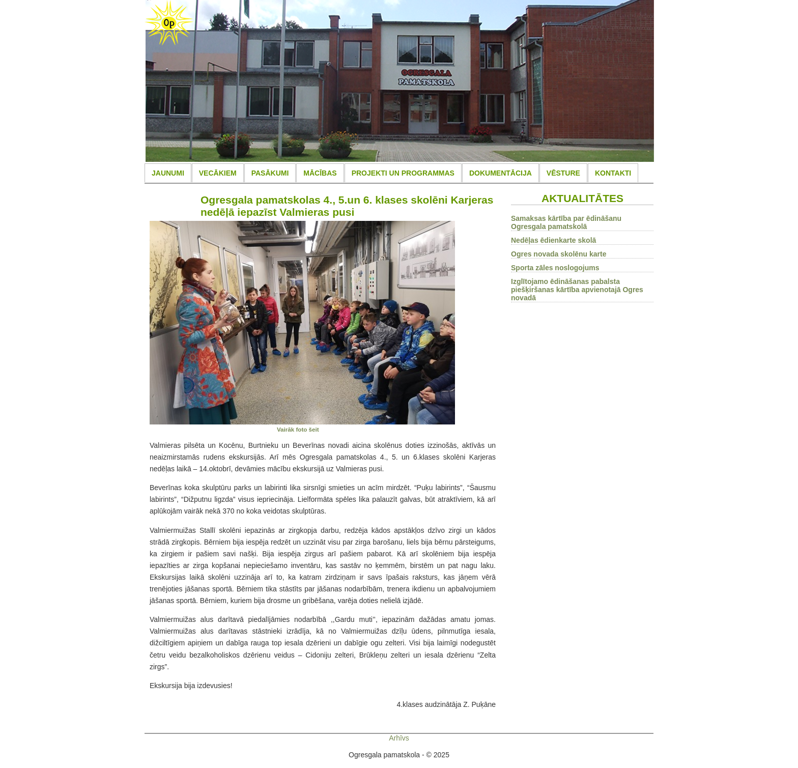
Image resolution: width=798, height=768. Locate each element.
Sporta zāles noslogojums (555, 268)
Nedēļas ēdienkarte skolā (553, 240)
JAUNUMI (168, 173)
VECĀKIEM (218, 173)
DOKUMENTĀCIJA (500, 173)
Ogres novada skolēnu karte (559, 254)
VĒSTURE (563, 173)
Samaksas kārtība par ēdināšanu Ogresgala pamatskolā (566, 222)
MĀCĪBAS (319, 173)
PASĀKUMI (270, 173)
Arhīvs (399, 738)
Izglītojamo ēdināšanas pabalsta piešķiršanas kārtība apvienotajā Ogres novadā (577, 289)
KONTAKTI (613, 173)
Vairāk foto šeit (298, 429)
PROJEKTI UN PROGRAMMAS (403, 173)
